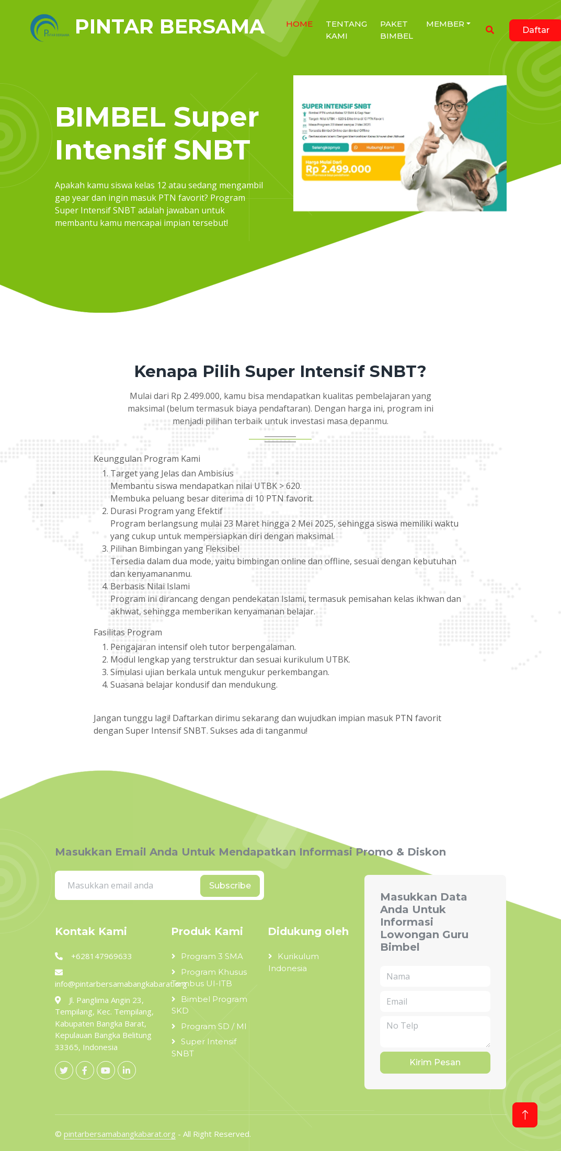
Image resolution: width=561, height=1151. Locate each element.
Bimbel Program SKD (209, 1005)
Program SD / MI (214, 1026)
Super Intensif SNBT (203, 1047)
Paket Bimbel (396, 30)
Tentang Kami (346, 30)
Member (445, 24)
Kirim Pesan (435, 1062)
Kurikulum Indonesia (293, 962)
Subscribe (230, 886)
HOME (299, 24)
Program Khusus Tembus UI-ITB (209, 978)
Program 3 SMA (212, 956)
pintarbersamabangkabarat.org (120, 1134)
